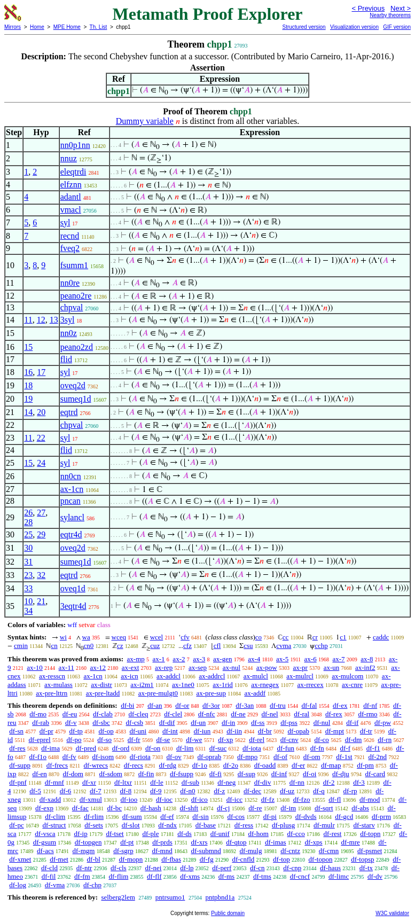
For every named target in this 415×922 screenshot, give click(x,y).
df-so (104, 740)
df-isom (103, 757)
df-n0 (187, 791)
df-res (17, 748)
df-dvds (306, 816)
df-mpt (334, 731)
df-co (321, 740)
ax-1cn (72, 489)
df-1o (199, 765)
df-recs (133, 765)
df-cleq (138, 714)
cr (315, 637)
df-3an (245, 705)
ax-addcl (168, 676)
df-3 (359, 782)
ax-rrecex (310, 685)
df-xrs (199, 842)
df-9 (156, 791)
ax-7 (338, 659)
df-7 (95, 791)
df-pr (46, 731)
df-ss (257, 722)
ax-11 (66, 667)
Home (37, 27)
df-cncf (300, 876)
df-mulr (324, 825)
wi (63, 637)
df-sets (93, 825)
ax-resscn (52, 676)
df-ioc (164, 799)
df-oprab (209, 757)
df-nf (370, 705)
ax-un (332, 667)
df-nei (153, 868)
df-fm (82, 876)
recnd (70, 235)
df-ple (150, 834)
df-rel (256, 740)
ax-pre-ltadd (103, 693)
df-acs (45, 851)
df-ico (199, 799)
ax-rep (164, 667)
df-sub (190, 782)
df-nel (270, 714)
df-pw (382, 722)
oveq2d (72, 385)
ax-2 (179, 659)
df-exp (44, 808)
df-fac (80, 808)
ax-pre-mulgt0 (158, 693)
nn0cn (70, 476)
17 (41, 372)
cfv (185, 637)
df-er (298, 765)
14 (28, 412)
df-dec (252, 791)
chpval (71, 307)
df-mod (369, 799)
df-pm (365, 765)
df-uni (137, 731)
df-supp (19, 765)
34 (28, 610)
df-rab (40, 722)
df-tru (278, 705)
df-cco (296, 834)
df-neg (226, 782)
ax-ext (130, 667)
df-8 (126, 791)
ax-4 (254, 659)
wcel (156, 637)
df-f (345, 748)
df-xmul (91, 799)
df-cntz (290, 851)
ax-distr (101, 685)
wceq (119, 637)
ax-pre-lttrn (51, 693)
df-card (375, 774)
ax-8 (367, 659)
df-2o (230, 765)
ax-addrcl (212, 676)
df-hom (258, 834)
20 (41, 412)
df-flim (118, 876)
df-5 (35, 791)
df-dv (374, 876)
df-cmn (329, 851)
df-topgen (88, 842)
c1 (343, 637)
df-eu (69, 714)
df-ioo (129, 799)
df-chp (92, 885)
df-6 (66, 791)
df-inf (279, 774)
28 (28, 522)
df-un (198, 722)
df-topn (370, 834)
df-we (194, 740)
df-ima (50, 748)
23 (28, 575)
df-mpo (247, 757)
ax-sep (198, 667)
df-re (255, 808)
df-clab (103, 714)
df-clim (55, 816)
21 (41, 601)
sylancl (72, 517)
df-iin (234, 731)
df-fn (317, 748)
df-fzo (301, 799)
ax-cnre (352, 685)
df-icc (234, 799)
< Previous (368, 8)
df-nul (322, 722)
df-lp (186, 868)
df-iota (251, 748)
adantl (70, 196)
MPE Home (67, 27)
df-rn (384, 740)
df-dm (353, 740)
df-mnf (54, 782)
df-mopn (131, 859)
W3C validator (392, 913)
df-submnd (206, 851)
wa (86, 637)
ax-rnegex (265, 685)
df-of (280, 757)
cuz (155, 646)
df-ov (174, 757)
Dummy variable (145, 121)
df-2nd (377, 757)
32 (41, 575)
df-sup (246, 774)
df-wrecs (96, 765)
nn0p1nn (75, 145)
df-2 (329, 782)
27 (41, 512)
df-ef (167, 816)
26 (28, 512)
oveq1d (72, 588)
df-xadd (50, 799)
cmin (21, 646)
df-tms (262, 876)
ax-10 (35, 667)
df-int (170, 731)
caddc (381, 637)
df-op (106, 731)
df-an (154, 705)
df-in (228, 722)
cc (286, 637)
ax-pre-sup (211, 693)
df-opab (298, 731)
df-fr (134, 740)
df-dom (73, 774)
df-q (319, 791)
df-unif (220, 834)
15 (28, 346)
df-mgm (83, 851)
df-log (17, 885)
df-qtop (236, 842)
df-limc (338, 876)
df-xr (89, 782)
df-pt (127, 842)
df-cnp (292, 868)
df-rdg (168, 765)
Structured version (303, 27)
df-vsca (45, 834)
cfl (217, 646)
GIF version (397, 27)
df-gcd (344, 816)
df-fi (215, 774)
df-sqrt (324, 808)
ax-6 (310, 659)
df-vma (55, 885)
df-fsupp (181, 774)
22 (41, 437)
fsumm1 (74, 265)
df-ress (243, 825)
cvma (283, 646)
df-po (73, 740)
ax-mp (136, 659)
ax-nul (231, 667)
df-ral (301, 714)
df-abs (360, 808)
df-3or (211, 705)
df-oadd (265, 765)
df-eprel (40, 740)
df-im (288, 808)
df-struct (54, 825)
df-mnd (162, 851)
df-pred (86, 748)
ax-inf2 (365, 667)
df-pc (16, 825)
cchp (321, 646)
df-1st (344, 757)
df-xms (190, 876)
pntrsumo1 (170, 897)
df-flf (154, 876)
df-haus (330, 868)
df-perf (221, 868)
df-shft (189, 808)
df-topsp (362, 859)
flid (66, 359)
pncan (70, 500)
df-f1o (38, 757)
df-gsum (44, 842)
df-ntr (84, 868)
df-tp (75, 731)
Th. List (98, 27)
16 (28, 372)
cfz (187, 646)
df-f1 (373, 748)
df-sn (16, 731)
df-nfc (206, 714)
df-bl (93, 859)
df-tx (366, 868)
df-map (331, 765)
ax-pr (300, 667)
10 (28, 601)
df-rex (333, 714)
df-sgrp (123, 851)
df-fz (268, 799)
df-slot (131, 825)
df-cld (49, 868)
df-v (71, 722)
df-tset (114, 834)
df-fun (285, 748)
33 (28, 588)
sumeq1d (75, 398)
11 (28, 319)
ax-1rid (223, 685)
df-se (163, 740)
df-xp (225, 740)
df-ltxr (123, 782)
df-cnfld (243, 859)
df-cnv (289, 740)
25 (28, 534)
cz (120, 646)
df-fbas (171, 859)
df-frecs (57, 765)
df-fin (146, 774)
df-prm (381, 816)
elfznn (71, 184)
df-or (182, 705)
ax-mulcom (347, 676)
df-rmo (367, 714)
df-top (281, 859)
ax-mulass (58, 685)
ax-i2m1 (141, 685)
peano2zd (76, 346)
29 (41, 534)
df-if (352, 722)
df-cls (119, 868)
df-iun (202, 731)
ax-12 (98, 667)
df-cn (257, 868)
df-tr (366, 731)
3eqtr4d (73, 606)
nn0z (68, 333)
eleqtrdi (73, 171)
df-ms (226, 876)
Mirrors (12, 27)
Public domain (228, 913)
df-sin (200, 816)
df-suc (218, 748)
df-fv (69, 757)
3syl (67, 319)
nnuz (68, 158)
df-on (152, 748)
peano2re (76, 295)
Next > (400, 8)
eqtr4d (71, 534)
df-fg (207, 859)
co (258, 637)
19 (28, 398)
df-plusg (283, 825)
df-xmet (20, 859)
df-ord (121, 748)
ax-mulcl (256, 676)
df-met (59, 859)
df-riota (140, 757)
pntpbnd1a (219, 897)
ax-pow (266, 667)
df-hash (150, 808)
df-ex (340, 705)
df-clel (173, 714)
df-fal (309, 705)
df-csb (135, 722)
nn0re (70, 282)
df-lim (185, 748)
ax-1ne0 (183, 685)
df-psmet (369, 851)
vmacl (70, 209)
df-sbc (101, 722)
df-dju (340, 774)
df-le (156, 782)
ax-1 (159, 659)
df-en (39, 774)
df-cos (236, 816)
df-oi (309, 774)
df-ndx (167, 825)
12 (41, 319)
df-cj (223, 808)
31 (28, 561)
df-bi (127, 705)
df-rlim (94, 816)
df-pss (288, 722)
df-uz (287, 791)
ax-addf (254, 693)
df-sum (132, 816)
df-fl (334, 799)
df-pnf (18, 782)
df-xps (313, 842)
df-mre (350, 842)
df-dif (167, 722)
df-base (205, 825)
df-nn (296, 782)
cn (54, 646)
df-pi (270, 816)
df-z (219, 791)
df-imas (275, 842)
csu (248, 646)
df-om (311, 757)
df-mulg (251, 851)
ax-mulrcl (300, 676)
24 (41, 462)
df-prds (162, 842)
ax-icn (129, 676)
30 (28, 547)
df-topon (321, 859)
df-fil (49, 876)
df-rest (332, 834)
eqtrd (69, 412)
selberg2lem (118, 897)
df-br (265, 731)
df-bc (114, 808)
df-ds (184, 834)
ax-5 (282, 659)
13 (54, 319)
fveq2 (70, 248)
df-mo (37, 714)
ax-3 (199, 659)
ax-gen (222, 659)
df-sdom (110, 774)
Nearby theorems (390, 15)
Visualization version (354, 27)
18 (28, 385)
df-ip (80, 834)
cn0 (88, 646)
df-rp (350, 791)
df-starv (364, 825)
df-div (262, 782)
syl (65, 222)
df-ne (238, 714)
